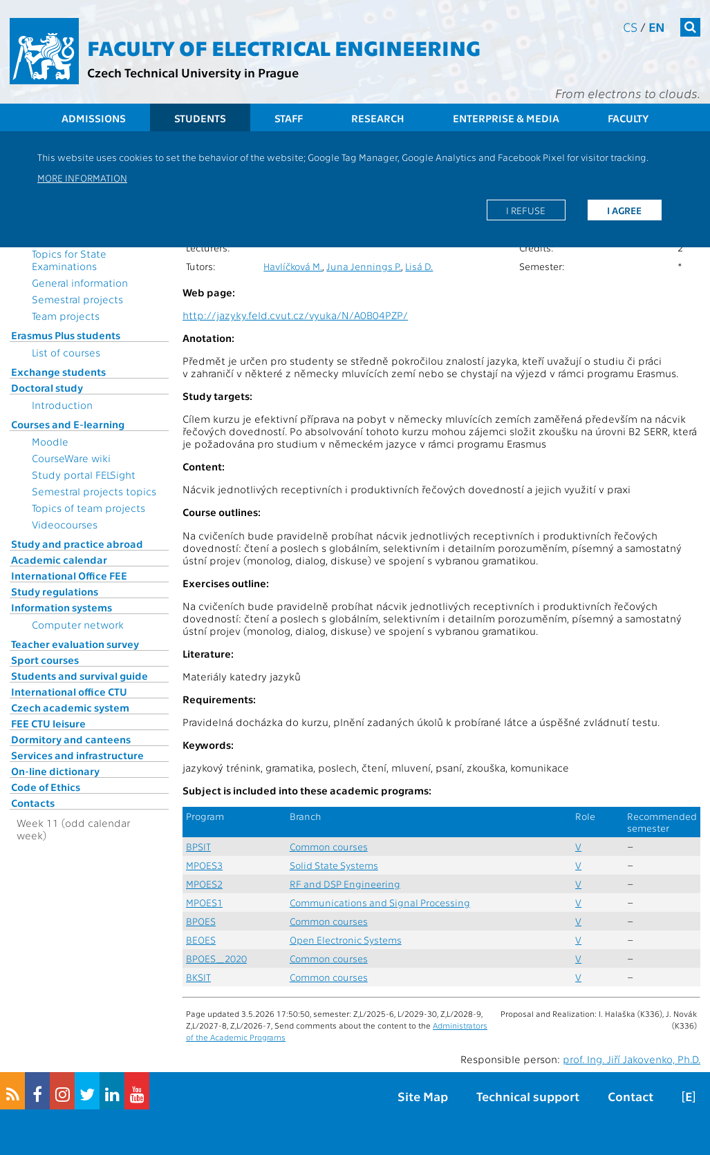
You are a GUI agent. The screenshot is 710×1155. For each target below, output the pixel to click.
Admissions (94, 118)
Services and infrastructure (77, 755)
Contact (630, 1096)
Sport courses (45, 659)
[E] (688, 1096)
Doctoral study (47, 387)
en (656, 26)
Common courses (329, 846)
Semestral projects (77, 299)
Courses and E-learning (67, 424)
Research (377, 118)
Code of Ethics (45, 787)
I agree (624, 210)
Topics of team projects (88, 508)
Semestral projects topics (94, 491)
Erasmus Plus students (65, 335)
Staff (288, 118)
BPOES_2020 (216, 958)
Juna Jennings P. (363, 266)
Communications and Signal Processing (380, 902)
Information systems (61, 607)
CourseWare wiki (71, 458)
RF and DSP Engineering (345, 884)
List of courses (66, 352)
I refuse (525, 210)
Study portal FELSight (84, 474)
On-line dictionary (55, 771)
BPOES (201, 921)
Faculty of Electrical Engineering (283, 47)
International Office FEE (69, 575)
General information (80, 282)
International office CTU (69, 691)
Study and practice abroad (77, 543)
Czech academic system (70, 707)
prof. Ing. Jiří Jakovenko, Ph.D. (631, 1059)
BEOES (201, 940)
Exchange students (58, 371)
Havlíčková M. (292, 266)
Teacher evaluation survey (75, 644)
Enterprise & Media (506, 118)
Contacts (33, 802)
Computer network (78, 624)
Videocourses (64, 524)
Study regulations (54, 591)
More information (82, 177)
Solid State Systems (334, 865)
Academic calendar (59, 559)
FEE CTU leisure (48, 723)
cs (630, 26)
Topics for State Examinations (69, 259)
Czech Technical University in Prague (193, 72)
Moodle (50, 441)
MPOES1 (204, 902)
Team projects (66, 315)
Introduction (62, 405)
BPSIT (198, 846)
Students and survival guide (79, 675)
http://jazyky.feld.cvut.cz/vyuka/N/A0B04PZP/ (295, 315)
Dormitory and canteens (71, 739)
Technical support (527, 1096)
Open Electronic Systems (346, 940)
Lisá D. (419, 266)
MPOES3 (204, 865)
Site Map (423, 1096)
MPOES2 (204, 884)
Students (200, 118)
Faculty (628, 118)
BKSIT (198, 977)
